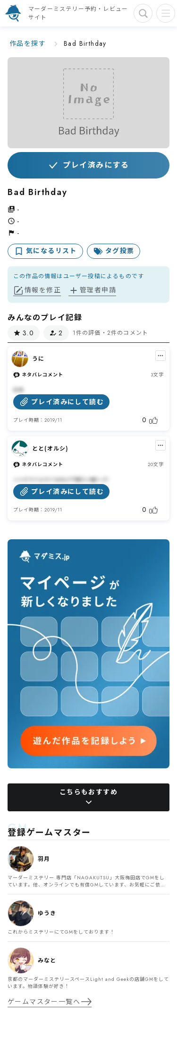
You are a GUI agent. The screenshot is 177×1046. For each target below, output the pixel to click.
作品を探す (27, 43)
